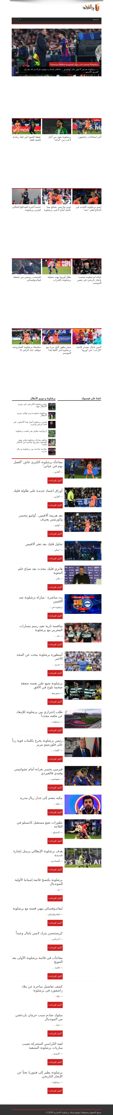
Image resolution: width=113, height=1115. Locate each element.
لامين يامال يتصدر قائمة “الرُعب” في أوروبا (88, 348)
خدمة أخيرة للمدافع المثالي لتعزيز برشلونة (26, 208)
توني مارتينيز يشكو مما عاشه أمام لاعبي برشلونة (57, 208)
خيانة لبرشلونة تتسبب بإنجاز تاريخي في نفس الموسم (89, 280)
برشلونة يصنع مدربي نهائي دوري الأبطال (32, 414)
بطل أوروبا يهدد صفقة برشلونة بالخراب (59, 278)
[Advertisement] (72, 98)
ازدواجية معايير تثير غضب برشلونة (31, 431)
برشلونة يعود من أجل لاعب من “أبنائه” (59, 138)
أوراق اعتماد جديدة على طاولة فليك (38, 491)
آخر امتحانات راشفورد (89, 136)
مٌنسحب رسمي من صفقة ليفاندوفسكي (27, 278)
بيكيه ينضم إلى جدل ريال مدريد (41, 798)
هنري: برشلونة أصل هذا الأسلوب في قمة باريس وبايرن (30, 423)
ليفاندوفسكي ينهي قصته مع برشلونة (38, 908)
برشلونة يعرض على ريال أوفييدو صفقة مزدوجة (74, 64)
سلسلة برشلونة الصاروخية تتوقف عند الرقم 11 (27, 348)
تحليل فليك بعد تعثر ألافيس (44, 544)
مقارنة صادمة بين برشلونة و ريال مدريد (32, 450)
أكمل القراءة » (55, 480)
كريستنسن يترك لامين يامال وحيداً (39, 933)
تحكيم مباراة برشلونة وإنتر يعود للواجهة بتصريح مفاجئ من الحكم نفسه (32, 442)
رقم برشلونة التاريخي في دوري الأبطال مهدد (32, 405)
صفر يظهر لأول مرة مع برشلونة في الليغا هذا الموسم (58, 350)
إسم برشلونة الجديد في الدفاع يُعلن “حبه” (88, 208)
